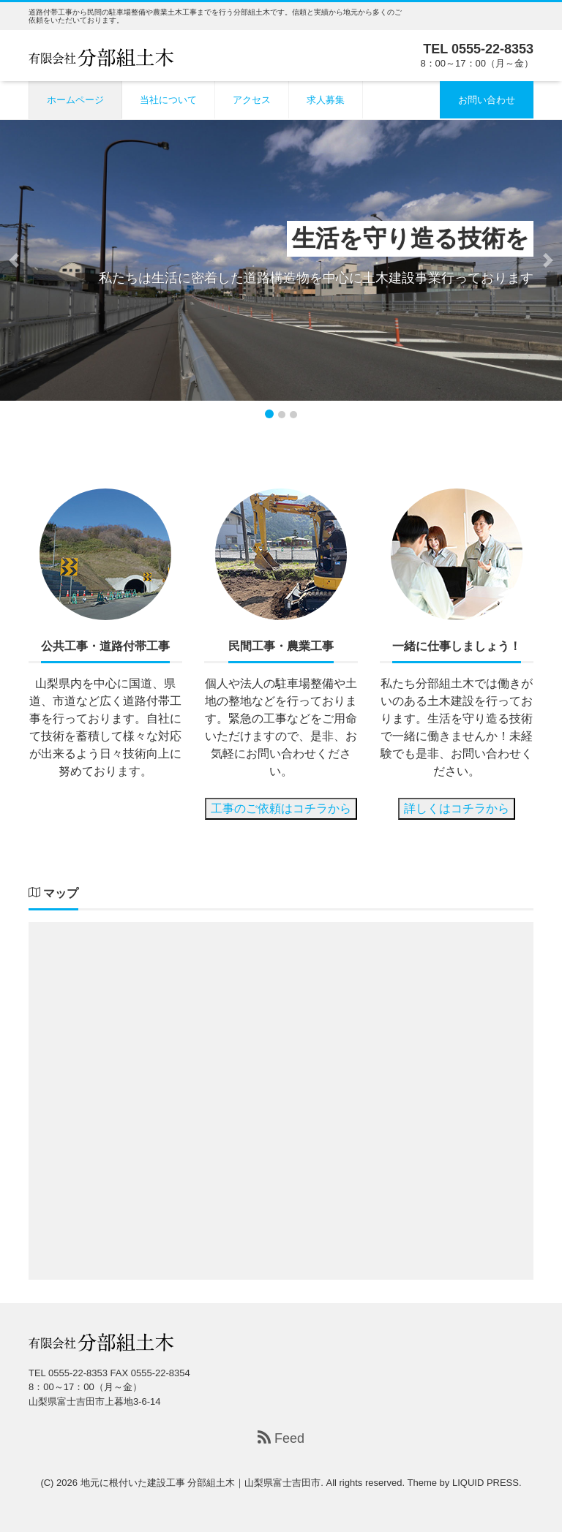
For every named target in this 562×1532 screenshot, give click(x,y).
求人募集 (326, 99)
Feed (281, 1438)
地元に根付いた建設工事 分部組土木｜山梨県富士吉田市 (200, 1482)
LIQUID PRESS (485, 1482)
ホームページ (75, 99)
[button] (14, 260)
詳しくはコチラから (456, 808)
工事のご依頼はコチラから (281, 808)
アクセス (252, 99)
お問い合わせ (486, 99)
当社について (168, 99)
